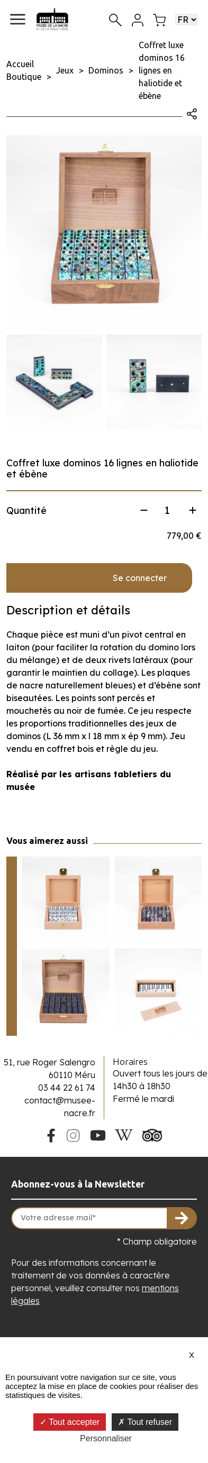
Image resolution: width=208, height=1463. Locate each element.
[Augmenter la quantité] (193, 510)
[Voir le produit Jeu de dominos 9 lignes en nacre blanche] (66, 900)
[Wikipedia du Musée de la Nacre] (124, 1134)
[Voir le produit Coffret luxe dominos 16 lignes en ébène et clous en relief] (66, 992)
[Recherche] (115, 19)
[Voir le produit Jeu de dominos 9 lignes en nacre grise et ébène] (158, 900)
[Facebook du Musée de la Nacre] (51, 1134)
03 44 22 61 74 (66, 1087)
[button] (17, 19)
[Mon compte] (137, 19)
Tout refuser (145, 1422)
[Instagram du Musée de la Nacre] (73, 1134)
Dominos (105, 70)
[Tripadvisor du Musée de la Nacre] (152, 1134)
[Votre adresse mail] (104, 1218)
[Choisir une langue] (186, 19)
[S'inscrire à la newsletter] (182, 1218)
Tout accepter (70, 1422)
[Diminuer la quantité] (144, 510)
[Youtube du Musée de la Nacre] (97, 1134)
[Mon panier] (159, 19)
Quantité (26, 510)
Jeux (65, 70)
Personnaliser (106, 1438)
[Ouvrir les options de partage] (191, 112)
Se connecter (140, 578)
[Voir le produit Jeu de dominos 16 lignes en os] (158, 992)
